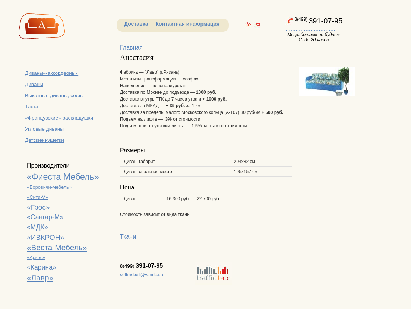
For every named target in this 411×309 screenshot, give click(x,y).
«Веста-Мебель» (57, 247)
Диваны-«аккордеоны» (51, 73)
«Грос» (38, 207)
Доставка (136, 24)
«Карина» (41, 267)
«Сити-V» (37, 197)
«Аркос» (36, 257)
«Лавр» (40, 277)
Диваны (34, 84)
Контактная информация (187, 24)
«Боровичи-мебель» (49, 187)
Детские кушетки (44, 140)
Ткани (128, 236)
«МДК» (37, 227)
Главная (131, 47)
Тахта (31, 106)
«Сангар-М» (45, 217)
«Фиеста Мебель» (63, 177)
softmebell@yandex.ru (142, 274)
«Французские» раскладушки (59, 118)
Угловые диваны (44, 129)
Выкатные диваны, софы (54, 95)
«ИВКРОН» (45, 237)
